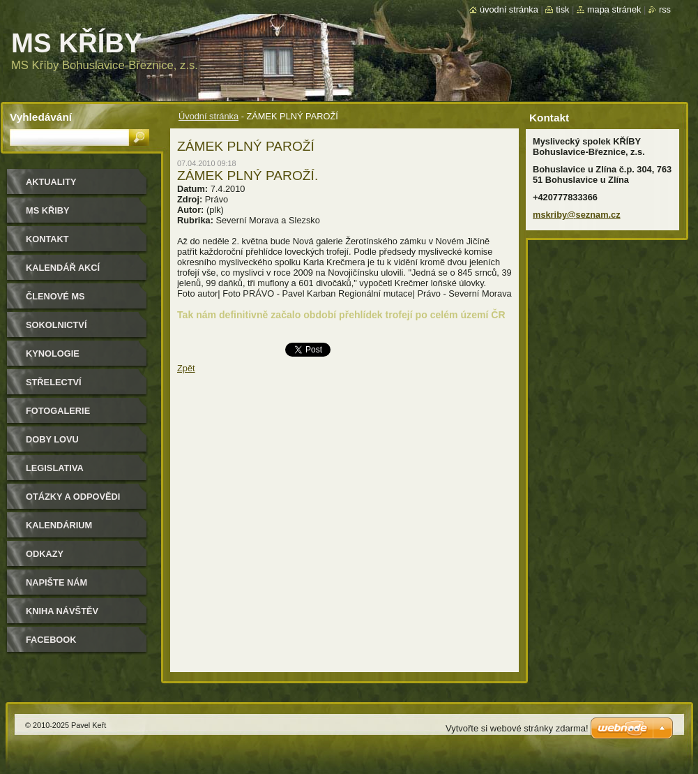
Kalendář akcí (63, 267)
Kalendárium (59, 525)
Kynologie (52, 353)
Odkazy (44, 554)
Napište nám (56, 582)
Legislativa (55, 468)
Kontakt (47, 239)
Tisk (562, 9)
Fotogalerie (58, 410)
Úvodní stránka (208, 116)
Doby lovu (52, 439)
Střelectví (54, 382)
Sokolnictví (56, 325)
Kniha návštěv (62, 611)
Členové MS (55, 296)
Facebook (51, 639)
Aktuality (51, 182)
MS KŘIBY (48, 210)
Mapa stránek (614, 9)
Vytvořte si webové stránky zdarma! (517, 728)
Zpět (186, 368)
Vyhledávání (41, 117)
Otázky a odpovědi (73, 496)
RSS (665, 9)
